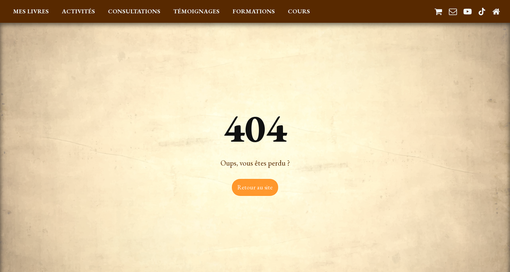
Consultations (134, 11)
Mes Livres (31, 11)
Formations (254, 11)
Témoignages (196, 11)
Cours (299, 11)
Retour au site (255, 187)
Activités (78, 11)
